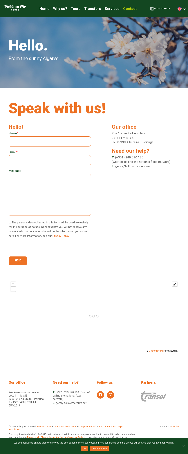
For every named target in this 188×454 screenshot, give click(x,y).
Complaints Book (87, 426)
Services (108, 9)
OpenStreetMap (156, 353)
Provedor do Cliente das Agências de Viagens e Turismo (57, 437)
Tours (72, 9)
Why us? (56, 9)
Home (41, 9)
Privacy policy (44, 426)
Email (13, 153)
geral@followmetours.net (133, 167)
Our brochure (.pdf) (156, 9)
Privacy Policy (61, 237)
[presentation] (36, 251)
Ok (84, 448)
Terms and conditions (64, 426)
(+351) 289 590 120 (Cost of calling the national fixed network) (71, 396)
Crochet (175, 426)
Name (13, 135)
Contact (126, 9)
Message (16, 172)
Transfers (88, 9)
